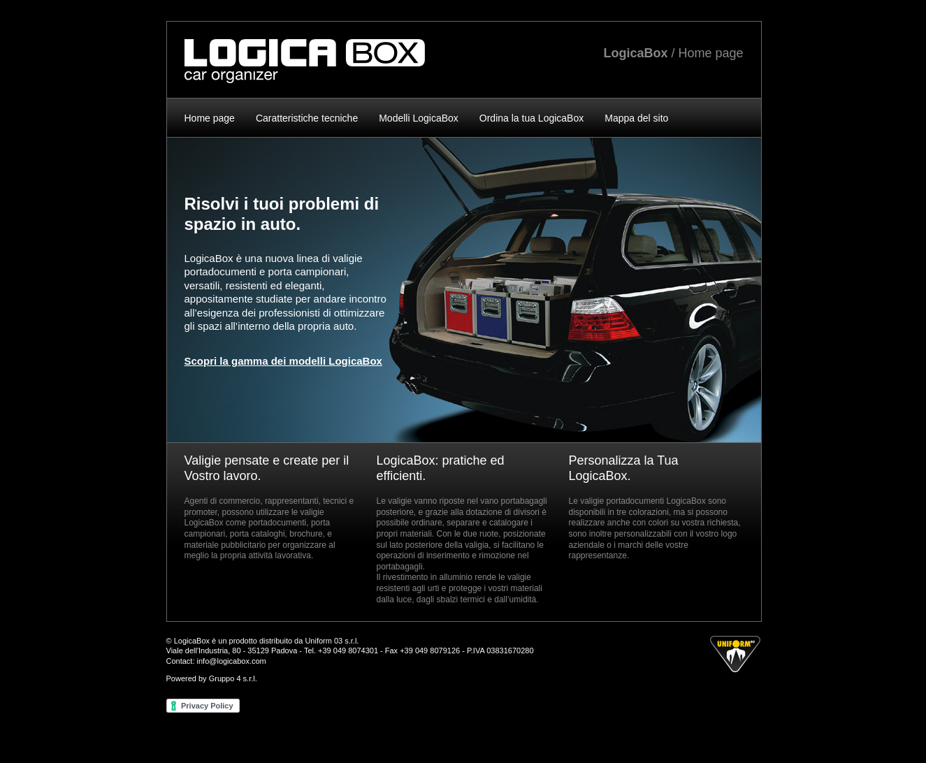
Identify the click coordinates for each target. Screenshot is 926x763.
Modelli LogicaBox (418, 118)
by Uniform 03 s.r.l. (735, 654)
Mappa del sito (636, 118)
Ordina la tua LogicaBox (531, 118)
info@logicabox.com (231, 661)
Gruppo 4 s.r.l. (233, 678)
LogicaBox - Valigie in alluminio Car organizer (305, 61)
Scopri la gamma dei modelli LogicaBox (283, 361)
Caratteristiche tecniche (307, 118)
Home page (210, 118)
